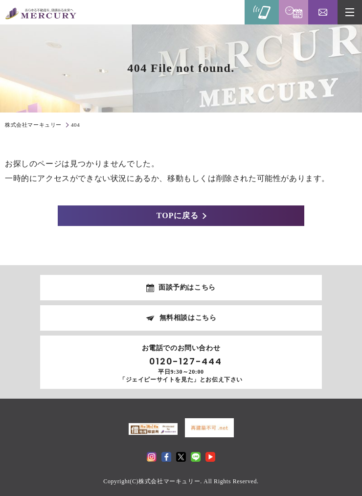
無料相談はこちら (188, 317)
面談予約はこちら (187, 287)
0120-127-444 (185, 361)
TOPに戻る (178, 215)
